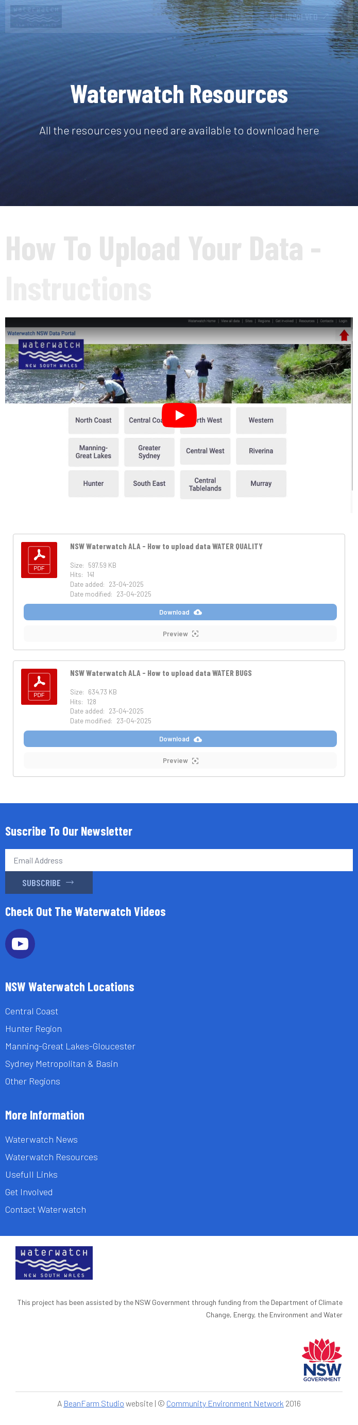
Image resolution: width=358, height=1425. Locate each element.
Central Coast (31, 1010)
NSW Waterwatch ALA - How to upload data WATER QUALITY (166, 546)
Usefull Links (31, 1174)
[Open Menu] (234, 16)
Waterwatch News (41, 1139)
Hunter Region (33, 1028)
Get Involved (29, 1191)
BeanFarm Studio (93, 1403)
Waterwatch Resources (51, 1156)
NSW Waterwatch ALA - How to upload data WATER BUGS (161, 672)
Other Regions (32, 1081)
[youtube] (20, 944)
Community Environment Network (225, 1403)
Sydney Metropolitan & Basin (61, 1063)
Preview (180, 634)
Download (180, 612)
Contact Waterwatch (45, 1209)
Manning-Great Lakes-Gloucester (70, 1045)
